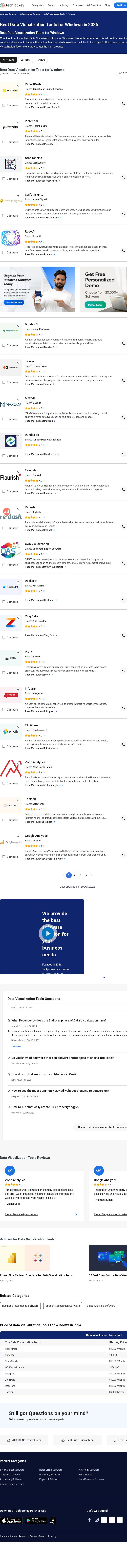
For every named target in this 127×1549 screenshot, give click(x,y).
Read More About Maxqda (40, 421)
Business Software (8, 14)
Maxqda (30, 398)
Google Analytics (36, 835)
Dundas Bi (31, 324)
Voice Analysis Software (101, 1312)
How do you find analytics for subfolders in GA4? (43, 1074)
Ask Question (93, 5)
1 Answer (16, 1046)
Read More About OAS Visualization (46, 567)
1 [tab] (104, 976)
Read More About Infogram (41, 711)
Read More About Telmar (40, 384)
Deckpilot (31, 580)
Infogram (31, 688)
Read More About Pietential (41, 144)
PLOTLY (36, 656)
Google (36, 840)
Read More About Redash (40, 530)
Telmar (29, 361)
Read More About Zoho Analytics (44, 785)
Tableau (30, 799)
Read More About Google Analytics (45, 858)
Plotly (29, 651)
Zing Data (31, 616)
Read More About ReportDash (42, 107)
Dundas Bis (32, 434)
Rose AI (30, 231)
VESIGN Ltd (38, 585)
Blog (107, 5)
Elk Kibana (32, 725)
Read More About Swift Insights (43, 217)
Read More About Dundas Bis (42, 454)
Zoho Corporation (42, 767)
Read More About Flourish (41, 493)
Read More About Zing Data (41, 635)
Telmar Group (39, 366)
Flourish (30, 470)
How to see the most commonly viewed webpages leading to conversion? (60, 1090)
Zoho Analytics (35, 762)
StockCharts (33, 158)
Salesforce (38, 804)
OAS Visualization (37, 544)
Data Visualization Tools (54, 14)
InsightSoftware (41, 329)
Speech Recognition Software (62, 1312)
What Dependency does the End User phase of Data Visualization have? (58, 1020)
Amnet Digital (39, 199)
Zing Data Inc (39, 621)
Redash (30, 507)
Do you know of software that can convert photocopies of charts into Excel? (62, 1058)
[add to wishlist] (18, 86)
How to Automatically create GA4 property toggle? (45, 1107)
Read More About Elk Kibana (42, 748)
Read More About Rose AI (40, 254)
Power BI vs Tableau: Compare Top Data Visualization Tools (36, 1282)
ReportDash (33, 84)
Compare (77, 5)
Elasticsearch (39, 730)
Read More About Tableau (40, 822)
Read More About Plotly (39, 674)
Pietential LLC (39, 126)
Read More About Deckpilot (41, 600)
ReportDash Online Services (47, 89)
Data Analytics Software (30, 14)
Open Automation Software (46, 549)
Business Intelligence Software (20, 1312)
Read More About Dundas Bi (41, 347)
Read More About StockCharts (43, 180)
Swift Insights (34, 194)
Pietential (31, 121)
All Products (8, 60)
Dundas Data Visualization (46, 439)
